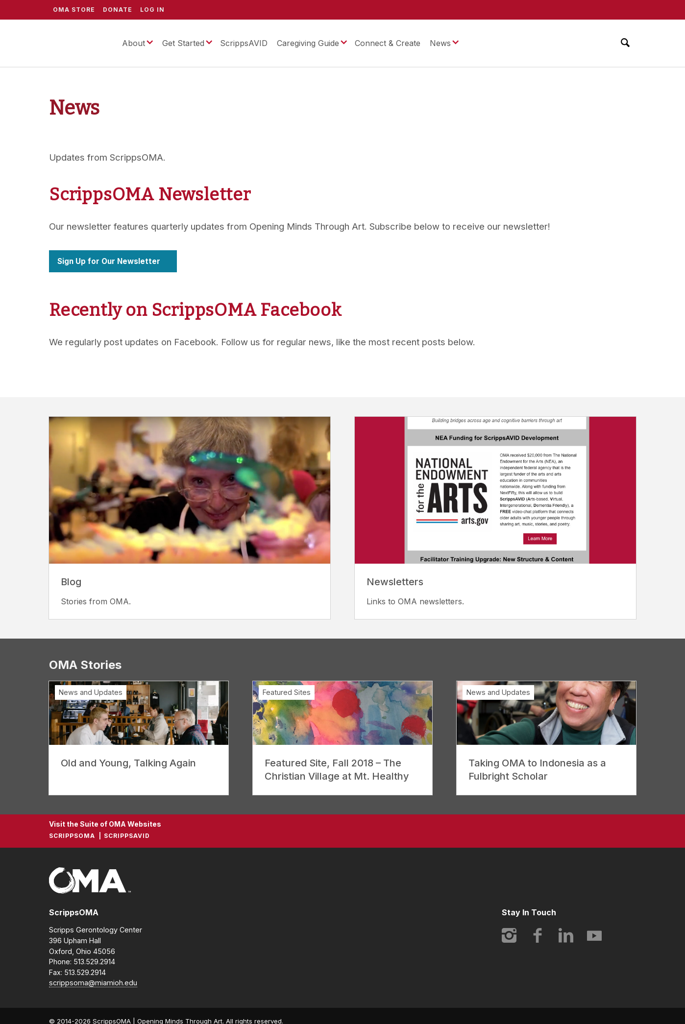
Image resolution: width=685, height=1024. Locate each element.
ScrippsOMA (78, 43)
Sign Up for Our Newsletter (108, 261)
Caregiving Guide (308, 43)
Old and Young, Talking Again (128, 763)
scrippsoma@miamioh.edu (93, 982)
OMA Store (74, 9)
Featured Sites (287, 692)
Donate (117, 9)
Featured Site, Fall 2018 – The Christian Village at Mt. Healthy (337, 769)
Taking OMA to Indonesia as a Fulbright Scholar (537, 769)
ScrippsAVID (244, 43)
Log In (152, 9)
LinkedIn (566, 935)
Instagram (509, 935)
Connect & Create (387, 43)
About (133, 43)
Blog (71, 582)
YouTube (594, 935)
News (440, 43)
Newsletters (395, 582)
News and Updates (90, 692)
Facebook (537, 935)
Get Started (183, 43)
